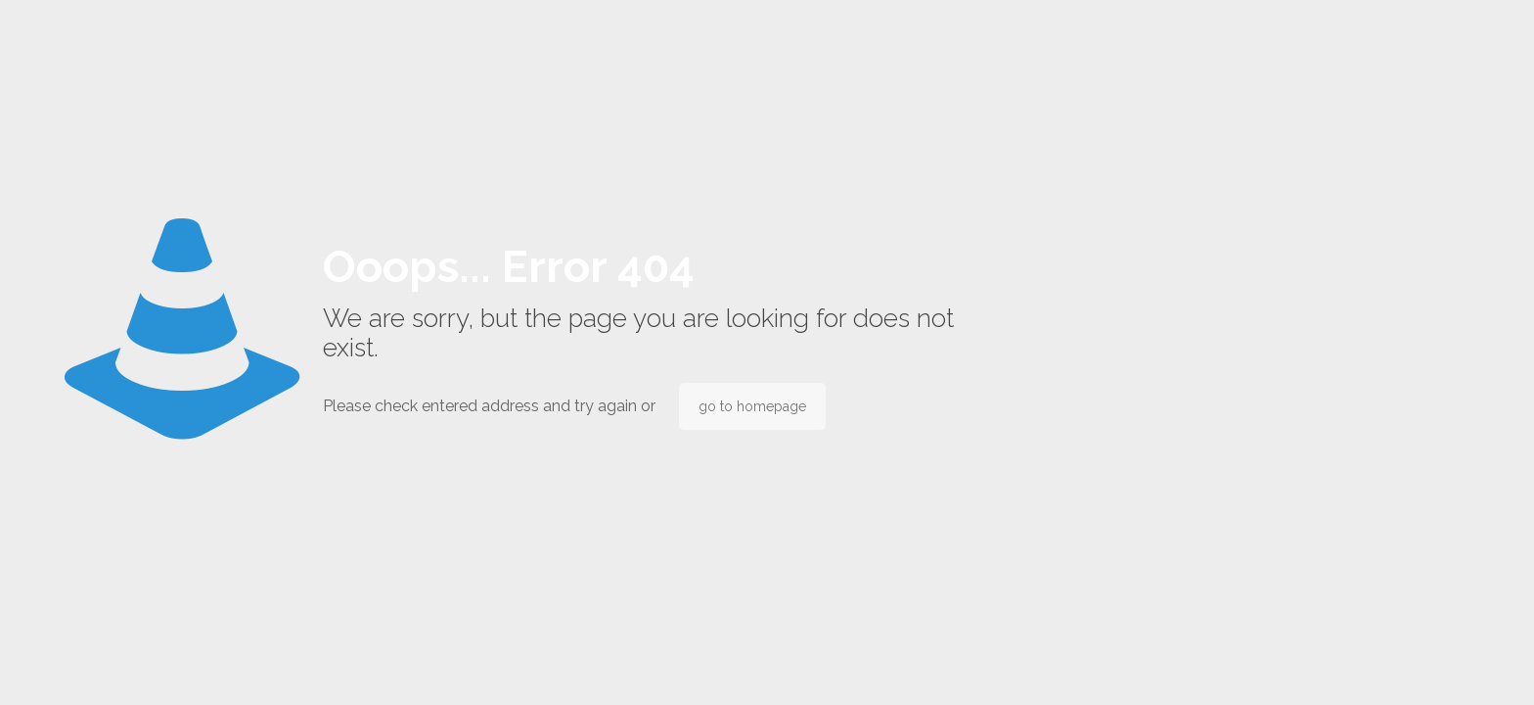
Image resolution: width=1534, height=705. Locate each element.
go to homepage (752, 406)
